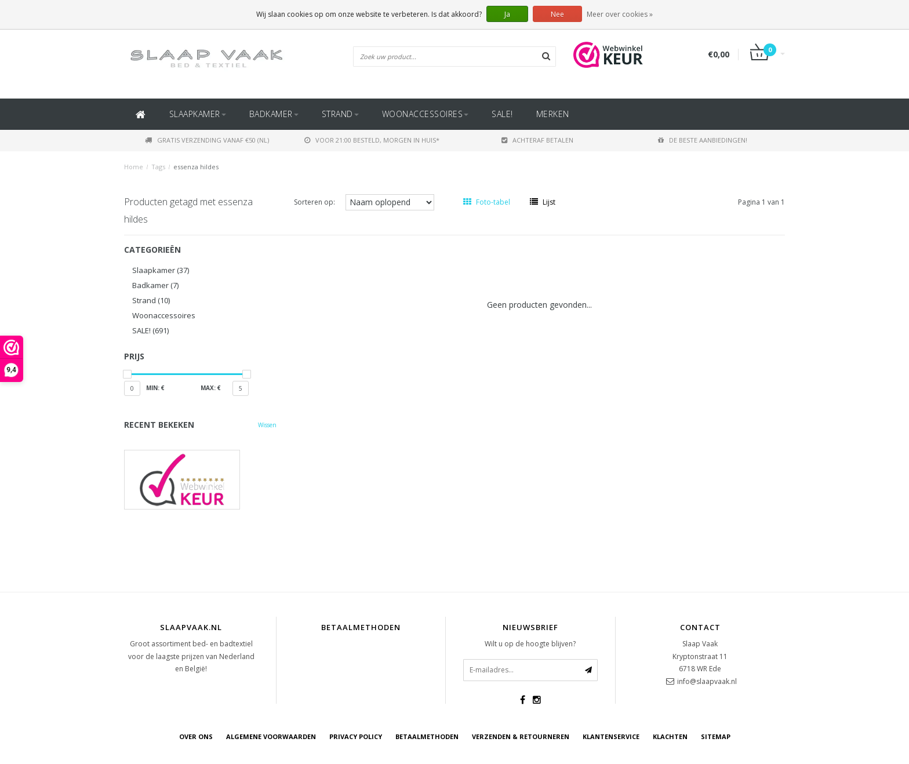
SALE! (502, 113)
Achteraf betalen (537, 140)
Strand (340, 113)
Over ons (196, 736)
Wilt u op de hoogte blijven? (530, 644)
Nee (557, 14)
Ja (507, 14)
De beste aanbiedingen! (702, 140)
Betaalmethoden (427, 736)
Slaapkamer (197, 113)
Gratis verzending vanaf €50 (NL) (207, 140)
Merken (552, 113)
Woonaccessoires (425, 113)
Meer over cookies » (620, 14)
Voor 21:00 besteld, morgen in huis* (371, 140)
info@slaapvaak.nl (707, 681)
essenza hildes (196, 166)
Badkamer (274, 113)
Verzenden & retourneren (520, 736)
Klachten (670, 736)
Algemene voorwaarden (271, 736)
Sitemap (715, 736)
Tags (158, 166)
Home (133, 166)
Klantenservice (611, 736)
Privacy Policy (355, 736)
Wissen (267, 425)
